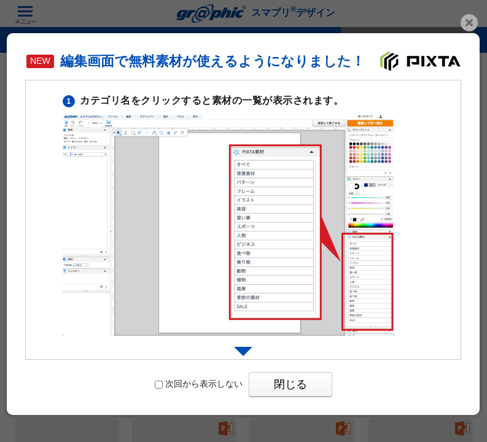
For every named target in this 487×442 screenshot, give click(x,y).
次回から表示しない (199, 384)
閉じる (290, 384)
